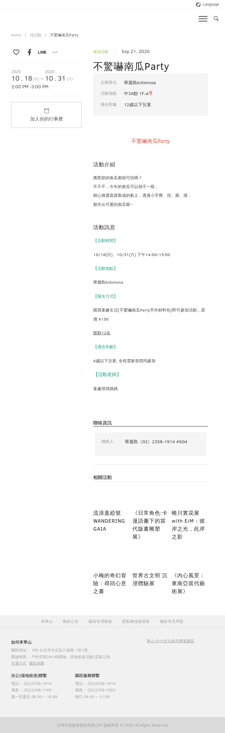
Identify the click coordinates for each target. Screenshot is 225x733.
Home (16, 35)
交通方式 (18, 663)
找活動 (35, 35)
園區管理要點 (100, 621)
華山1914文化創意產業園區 (170, 641)
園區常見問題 (172, 621)
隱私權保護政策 (136, 621)
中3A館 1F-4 (138, 93)
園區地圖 (36, 663)
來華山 (47, 621)
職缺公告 (71, 621)
